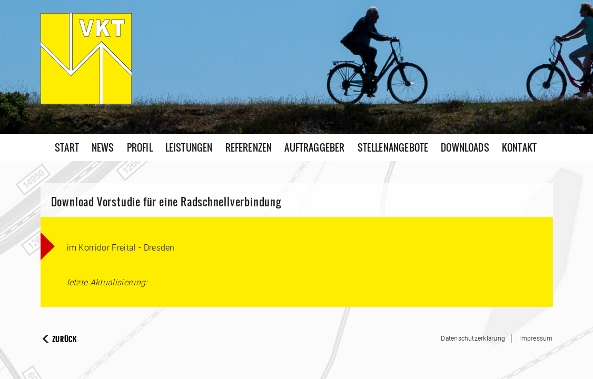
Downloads (465, 148)
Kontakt (519, 148)
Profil (140, 148)
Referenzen (248, 148)
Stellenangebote (393, 148)
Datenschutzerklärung (473, 338)
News (103, 148)
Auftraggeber (314, 148)
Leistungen (189, 148)
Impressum (535, 338)
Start (67, 148)
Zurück (64, 339)
